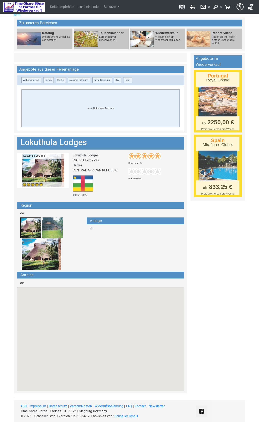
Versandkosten (81, 406)
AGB (23, 406)
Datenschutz (58, 406)
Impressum (37, 406)
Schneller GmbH (126, 416)
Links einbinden (88, 7)
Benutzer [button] (110, 7)
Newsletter (156, 406)
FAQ (129, 406)
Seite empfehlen (62, 7)
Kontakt (140, 406)
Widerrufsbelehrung (109, 406)
